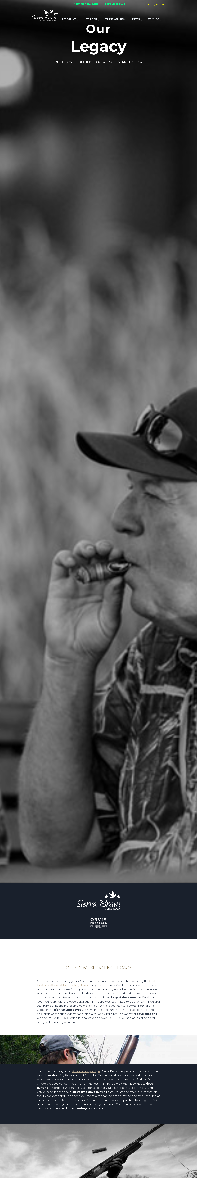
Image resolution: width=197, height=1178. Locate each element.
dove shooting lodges (86, 1071)
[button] (70, 19)
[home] (45, 16)
